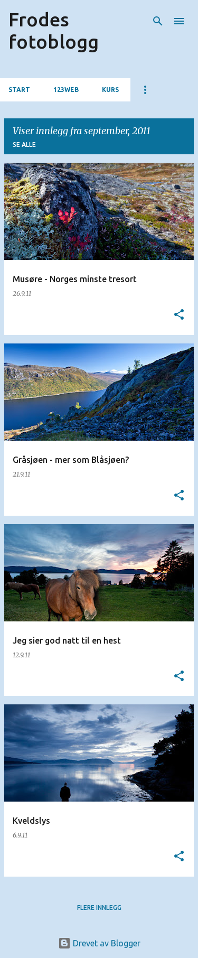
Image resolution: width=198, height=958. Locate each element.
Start (19, 89)
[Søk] (158, 21)
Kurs (110, 89)
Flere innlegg (99, 907)
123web (66, 89)
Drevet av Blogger (99, 943)
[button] (179, 315)
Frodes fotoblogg (53, 30)
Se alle (24, 144)
